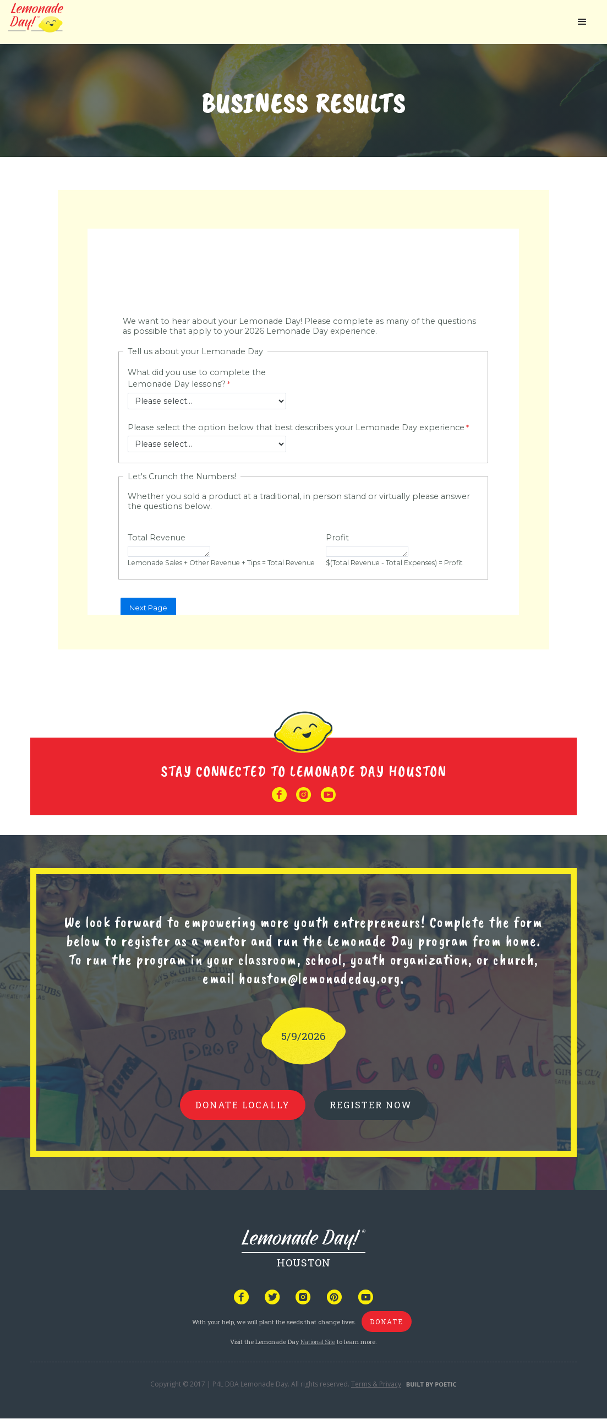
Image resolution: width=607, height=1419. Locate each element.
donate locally (242, 1105)
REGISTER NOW (371, 1105)
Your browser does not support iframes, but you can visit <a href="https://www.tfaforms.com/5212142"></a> (303, 422)
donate (386, 1321)
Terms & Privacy (376, 1384)
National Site (317, 1341)
